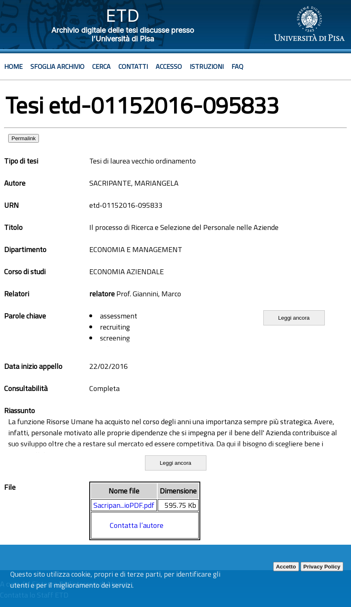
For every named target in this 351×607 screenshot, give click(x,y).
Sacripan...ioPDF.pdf (123, 505)
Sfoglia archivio (57, 66)
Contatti (133, 66)
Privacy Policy (321, 567)
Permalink (23, 138)
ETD (123, 15)
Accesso (169, 66)
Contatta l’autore (136, 525)
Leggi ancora (294, 318)
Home (13, 66)
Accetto (286, 567)
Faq (237, 66)
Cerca (101, 66)
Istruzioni (207, 66)
